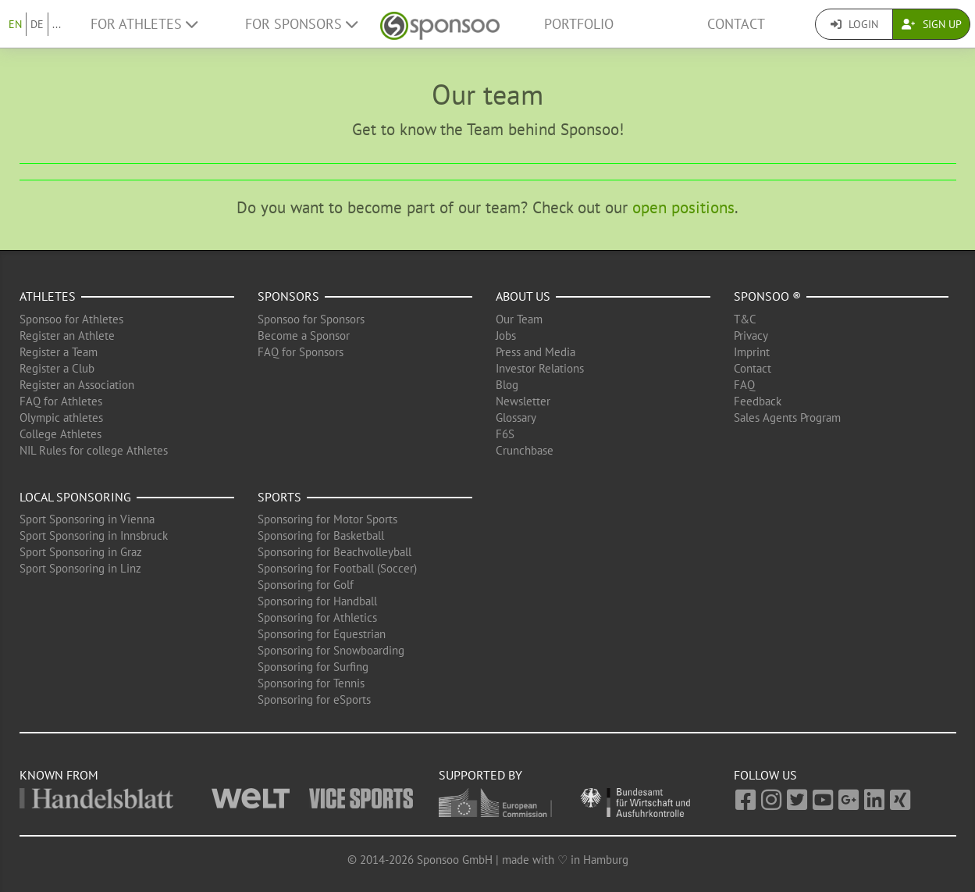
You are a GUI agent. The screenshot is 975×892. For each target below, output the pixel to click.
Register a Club (57, 368)
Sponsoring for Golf (306, 584)
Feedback (757, 401)
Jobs (506, 335)
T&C (745, 319)
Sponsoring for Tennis (311, 683)
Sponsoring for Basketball (321, 535)
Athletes (48, 296)
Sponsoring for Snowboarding (331, 650)
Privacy (751, 335)
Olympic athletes (61, 417)
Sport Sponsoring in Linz (80, 568)
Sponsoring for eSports (314, 699)
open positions (683, 207)
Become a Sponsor (304, 335)
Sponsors (288, 296)
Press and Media (535, 351)
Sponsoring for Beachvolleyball (334, 551)
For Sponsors (301, 24)
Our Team (519, 319)
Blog (507, 384)
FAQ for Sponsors (300, 351)
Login (854, 24)
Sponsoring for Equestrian (322, 633)
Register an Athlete (67, 335)
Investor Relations (540, 368)
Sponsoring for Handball (317, 601)
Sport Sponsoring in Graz (81, 551)
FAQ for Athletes (61, 401)
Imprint (752, 351)
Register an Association (77, 384)
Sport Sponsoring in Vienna (87, 519)
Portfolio (579, 24)
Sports (279, 497)
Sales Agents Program (787, 417)
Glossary (516, 417)
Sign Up (932, 24)
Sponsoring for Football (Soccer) (337, 568)
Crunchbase (524, 450)
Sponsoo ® (767, 296)
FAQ (744, 384)
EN (15, 24)
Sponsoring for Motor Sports (327, 519)
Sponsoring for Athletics (317, 617)
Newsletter (523, 401)
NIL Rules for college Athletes (94, 450)
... (56, 24)
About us (523, 296)
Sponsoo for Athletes (71, 319)
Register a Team (59, 351)
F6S (505, 433)
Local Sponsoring (75, 497)
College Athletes (60, 433)
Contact (736, 24)
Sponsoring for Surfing (313, 666)
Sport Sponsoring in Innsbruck (94, 535)
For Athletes (144, 24)
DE (37, 24)
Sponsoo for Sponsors (311, 319)
